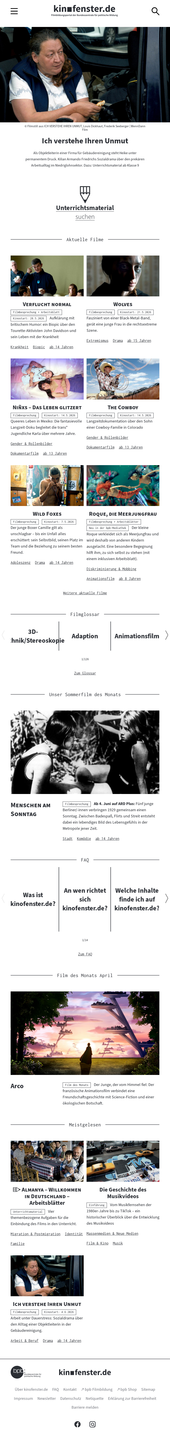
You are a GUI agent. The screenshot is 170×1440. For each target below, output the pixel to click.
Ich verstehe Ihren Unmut (85, 141)
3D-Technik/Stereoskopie (33, 636)
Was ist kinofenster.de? (33, 899)
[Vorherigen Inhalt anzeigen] (3, 636)
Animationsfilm (137, 636)
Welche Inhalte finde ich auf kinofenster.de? (137, 899)
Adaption (85, 636)
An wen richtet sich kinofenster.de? (85, 899)
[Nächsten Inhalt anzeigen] (166, 636)
